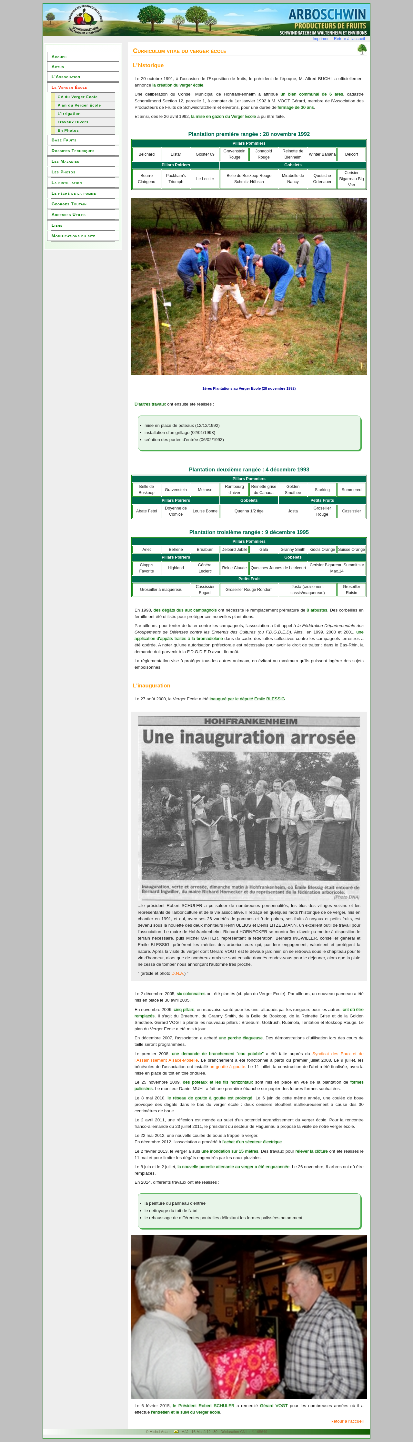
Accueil (60, 56)
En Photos (68, 130)
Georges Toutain (69, 203)
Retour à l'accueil (349, 38)
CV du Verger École (78, 97)
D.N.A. (178, 973)
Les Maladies (65, 161)
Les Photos (64, 172)
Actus (58, 66)
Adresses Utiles (69, 214)
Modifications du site (74, 235)
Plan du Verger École (79, 105)
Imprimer (321, 38)
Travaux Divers (73, 122)
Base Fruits (64, 140)
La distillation (67, 182)
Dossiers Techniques (73, 150)
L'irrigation (69, 114)
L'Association (66, 76)
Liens (57, 225)
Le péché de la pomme (74, 193)
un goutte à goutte (227, 1066)
